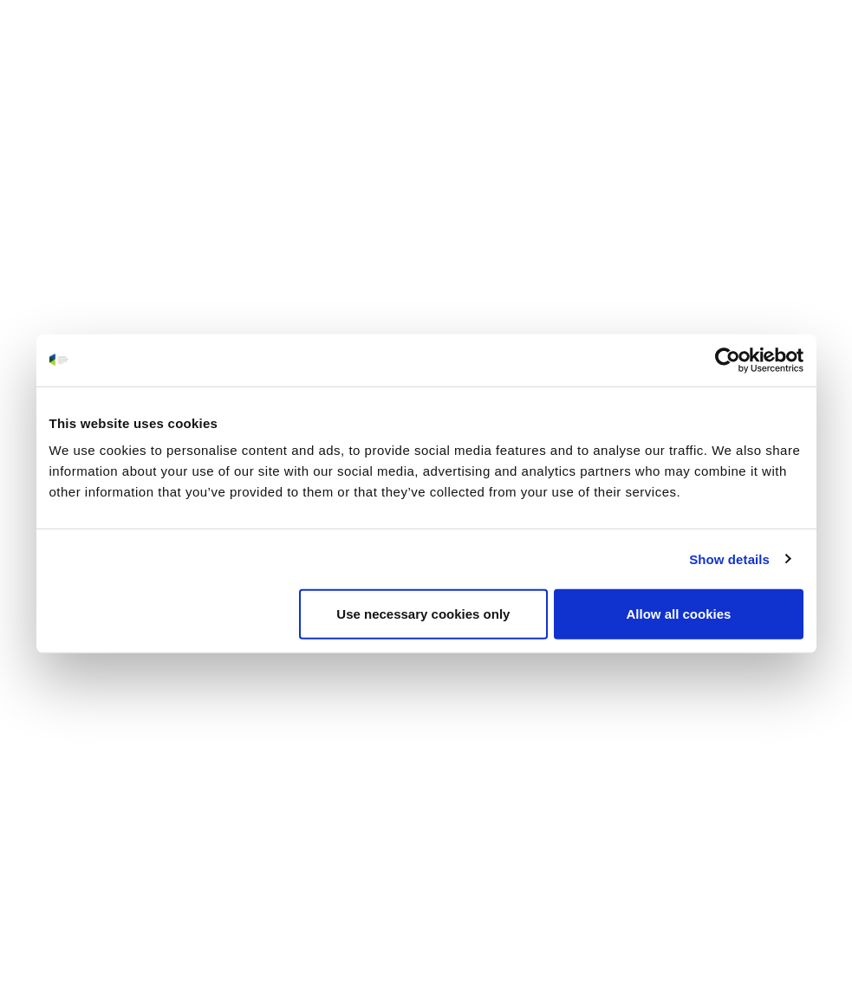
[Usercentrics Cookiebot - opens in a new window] (727, 360)
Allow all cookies (679, 614)
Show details (729, 558)
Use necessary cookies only (423, 614)
